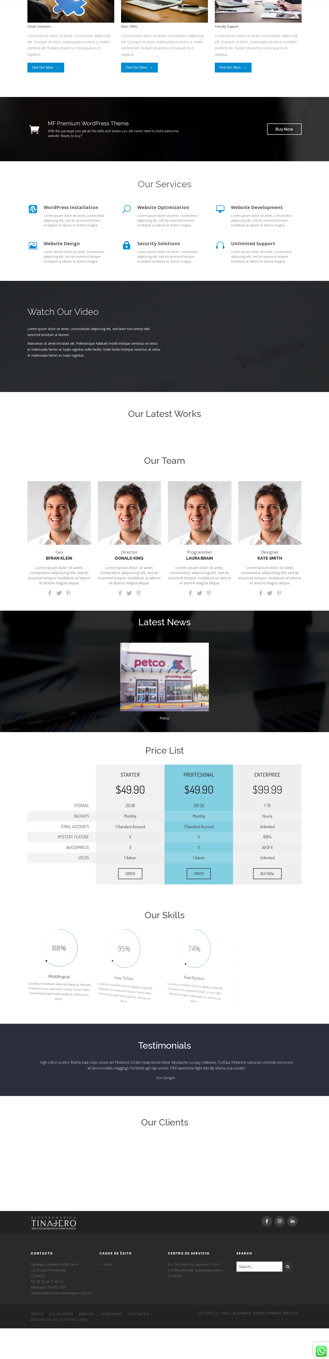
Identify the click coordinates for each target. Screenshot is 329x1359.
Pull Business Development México (260, 1313)
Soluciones (61, 1314)
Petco (164, 718)
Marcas (87, 1314)
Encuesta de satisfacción (59, 1319)
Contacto (138, 1314)
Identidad (111, 1314)
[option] (164, 684)
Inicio (37, 1314)
